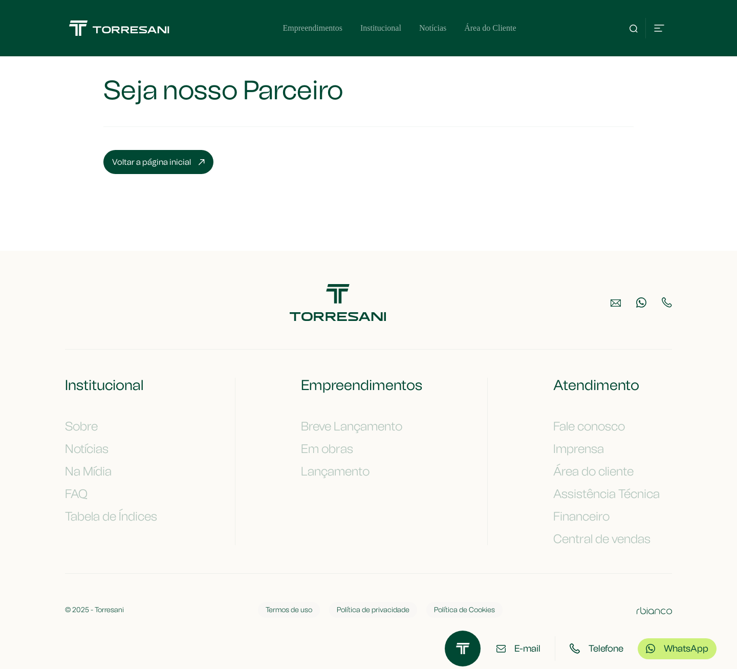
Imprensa (584, 449)
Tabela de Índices (117, 516)
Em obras (333, 449)
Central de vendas (608, 539)
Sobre (87, 426)
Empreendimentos (312, 28)
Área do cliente (599, 471)
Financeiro (587, 516)
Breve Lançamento (358, 426)
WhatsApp (677, 648)
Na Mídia (94, 471)
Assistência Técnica (612, 494)
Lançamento (341, 471)
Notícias (432, 28)
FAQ (82, 494)
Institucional (380, 28)
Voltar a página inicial (158, 162)
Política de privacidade (373, 610)
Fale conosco (595, 426)
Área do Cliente (490, 28)
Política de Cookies (464, 610)
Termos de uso (289, 610)
